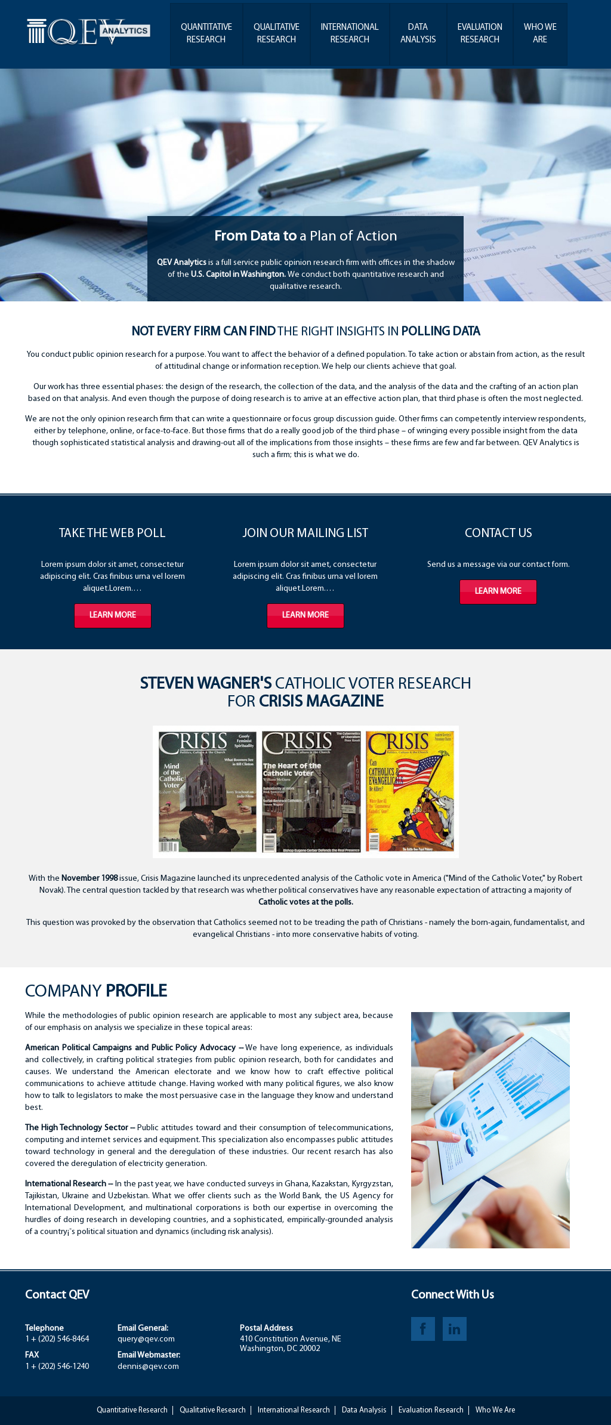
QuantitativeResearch (206, 34)
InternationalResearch (350, 34)
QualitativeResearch (277, 34)
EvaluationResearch (480, 34)
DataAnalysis (418, 34)
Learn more (113, 615)
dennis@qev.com (148, 1366)
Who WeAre (540, 34)
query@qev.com (146, 1339)
